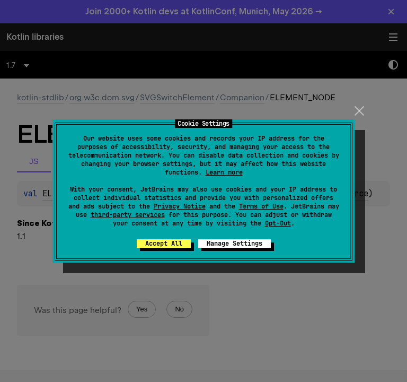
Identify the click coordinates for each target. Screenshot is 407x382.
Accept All (163, 243)
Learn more (224, 172)
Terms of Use (261, 206)
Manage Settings (234, 243)
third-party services (128, 215)
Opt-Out (278, 223)
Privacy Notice (180, 206)
